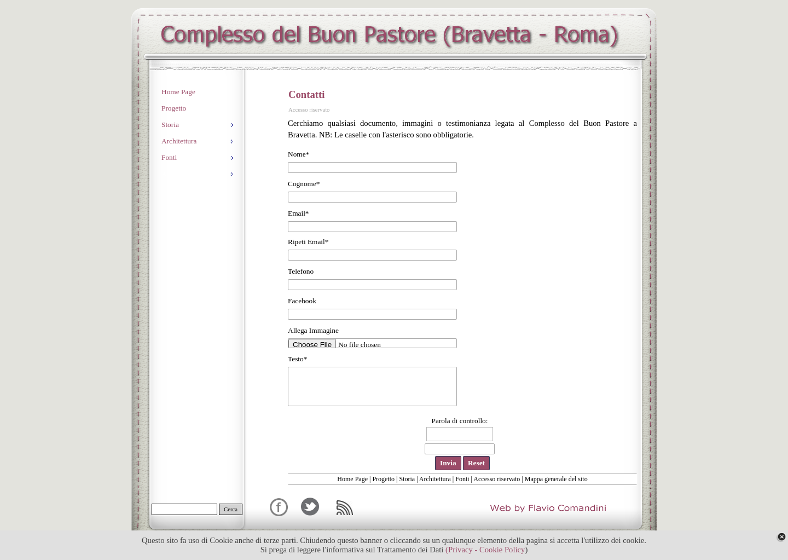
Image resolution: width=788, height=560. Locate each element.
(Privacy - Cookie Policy (485, 549)
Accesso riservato (496, 479)
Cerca (230, 509)
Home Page (352, 479)
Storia (407, 479)
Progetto (383, 479)
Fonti (462, 479)
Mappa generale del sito (556, 479)
